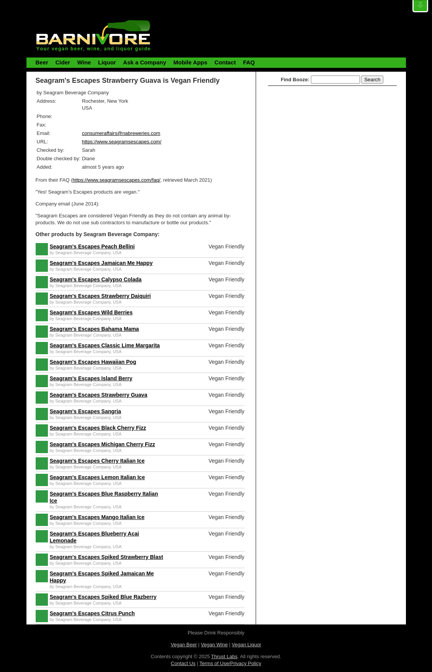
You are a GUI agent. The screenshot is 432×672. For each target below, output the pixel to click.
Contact (225, 62)
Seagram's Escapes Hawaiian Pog (93, 362)
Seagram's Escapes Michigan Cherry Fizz (102, 444)
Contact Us (183, 663)
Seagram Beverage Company (82, 252)
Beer (42, 62)
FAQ (249, 62)
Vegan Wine (214, 644)
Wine (84, 62)
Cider (62, 62)
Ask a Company (144, 62)
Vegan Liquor (246, 644)
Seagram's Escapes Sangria (85, 411)
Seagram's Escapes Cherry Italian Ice (97, 461)
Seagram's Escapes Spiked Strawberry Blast (106, 557)
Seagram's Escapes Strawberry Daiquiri (100, 296)
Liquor (107, 62)
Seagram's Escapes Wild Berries (91, 312)
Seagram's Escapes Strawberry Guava (99, 395)
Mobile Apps (190, 62)
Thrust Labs (224, 656)
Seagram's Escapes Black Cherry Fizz (98, 428)
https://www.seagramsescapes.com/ (121, 142)
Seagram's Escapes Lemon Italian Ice (97, 477)
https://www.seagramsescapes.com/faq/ (116, 180)
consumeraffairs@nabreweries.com (121, 133)
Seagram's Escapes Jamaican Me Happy (101, 263)
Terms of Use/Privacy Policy (230, 663)
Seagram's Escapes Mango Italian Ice (97, 517)
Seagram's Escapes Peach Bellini (92, 246)
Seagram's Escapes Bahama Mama (94, 329)
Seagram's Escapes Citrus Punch (92, 613)
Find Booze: (295, 79)
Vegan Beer (184, 644)
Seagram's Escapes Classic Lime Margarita (105, 345)
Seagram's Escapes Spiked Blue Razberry (103, 597)
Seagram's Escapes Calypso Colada (96, 279)
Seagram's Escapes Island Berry (91, 378)
